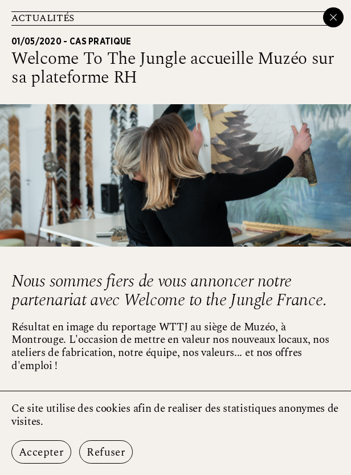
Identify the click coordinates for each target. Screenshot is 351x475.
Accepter (41, 452)
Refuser (106, 452)
